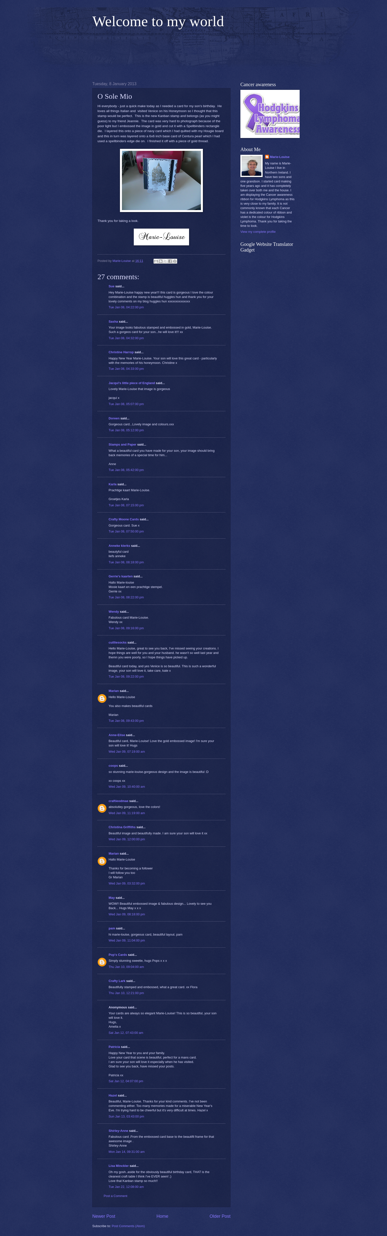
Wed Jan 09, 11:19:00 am (127, 813)
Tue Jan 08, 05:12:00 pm (126, 430)
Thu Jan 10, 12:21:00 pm (126, 993)
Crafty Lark (117, 981)
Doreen (114, 418)
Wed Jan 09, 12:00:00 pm (127, 839)
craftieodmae (118, 801)
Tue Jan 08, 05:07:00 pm (126, 404)
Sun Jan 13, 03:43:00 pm (126, 1116)
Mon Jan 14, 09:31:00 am (127, 1152)
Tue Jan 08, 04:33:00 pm (126, 369)
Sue (112, 286)
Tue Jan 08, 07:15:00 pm (126, 505)
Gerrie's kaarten (121, 576)
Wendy (114, 611)
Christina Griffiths (122, 827)
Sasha (113, 321)
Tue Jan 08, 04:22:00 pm (126, 307)
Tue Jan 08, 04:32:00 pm (126, 338)
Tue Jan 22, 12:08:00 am (126, 1187)
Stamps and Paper (122, 444)
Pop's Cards (118, 955)
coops (113, 765)
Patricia (114, 1047)
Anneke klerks (119, 546)
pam (112, 928)
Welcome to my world (158, 21)
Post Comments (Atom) (128, 1226)
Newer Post (103, 1216)
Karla (112, 484)
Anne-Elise (117, 735)
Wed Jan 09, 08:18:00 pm (127, 914)
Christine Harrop (121, 352)
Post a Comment (115, 1196)
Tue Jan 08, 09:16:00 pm (126, 628)
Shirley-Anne (118, 1131)
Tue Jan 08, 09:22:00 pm (126, 676)
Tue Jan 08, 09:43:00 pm (126, 721)
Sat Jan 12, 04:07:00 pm (126, 1081)
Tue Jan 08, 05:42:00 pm (126, 470)
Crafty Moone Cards (124, 519)
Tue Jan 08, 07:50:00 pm (126, 531)
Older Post (220, 1216)
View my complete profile (258, 232)
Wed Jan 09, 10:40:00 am (127, 786)
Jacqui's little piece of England (132, 383)
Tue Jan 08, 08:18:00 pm (126, 562)
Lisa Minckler (119, 1166)
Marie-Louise (280, 157)
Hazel (113, 1095)
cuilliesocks (118, 642)
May (112, 898)
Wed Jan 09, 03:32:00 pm (127, 883)
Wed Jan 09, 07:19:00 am (127, 751)
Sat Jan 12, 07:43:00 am (126, 1033)
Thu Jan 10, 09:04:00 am (126, 967)
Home (162, 1216)
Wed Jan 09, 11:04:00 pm (127, 940)
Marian (114, 691)
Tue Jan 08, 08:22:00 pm (126, 597)
